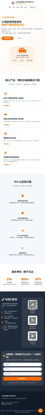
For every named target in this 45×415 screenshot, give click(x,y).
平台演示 (7, 144)
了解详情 (7, 105)
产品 (14, 7)
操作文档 (32, 7)
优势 (18, 7)
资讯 (25, 7)
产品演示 (19, 38)
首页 (10, 7)
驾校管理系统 (9, 410)
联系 (22, 7)
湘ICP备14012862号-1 (7, 404)
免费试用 (7, 38)
